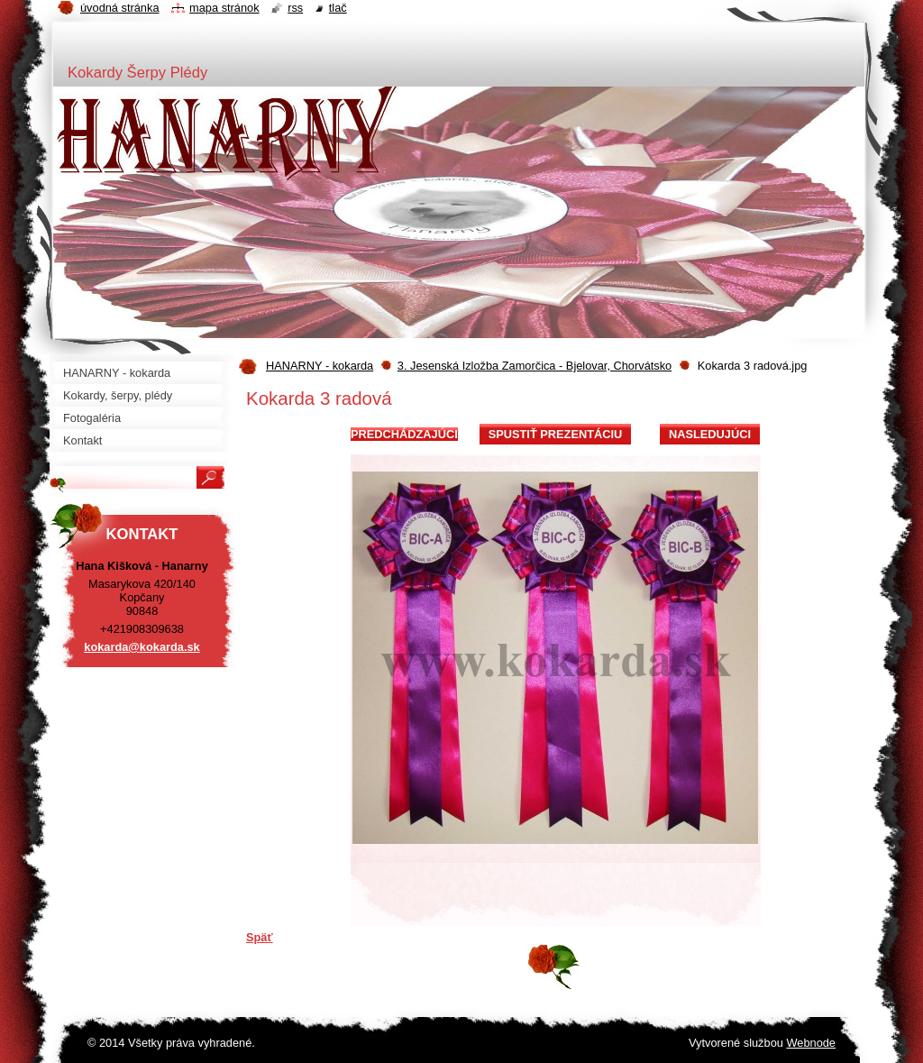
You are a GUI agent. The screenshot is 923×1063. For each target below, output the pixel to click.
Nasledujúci (710, 434)
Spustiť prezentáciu (556, 434)
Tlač (338, 7)
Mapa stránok (224, 7)
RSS (295, 7)
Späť (259, 937)
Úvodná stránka (120, 7)
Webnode (811, 1042)
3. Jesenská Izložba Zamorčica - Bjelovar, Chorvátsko (535, 365)
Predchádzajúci (404, 434)
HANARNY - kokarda (319, 365)
